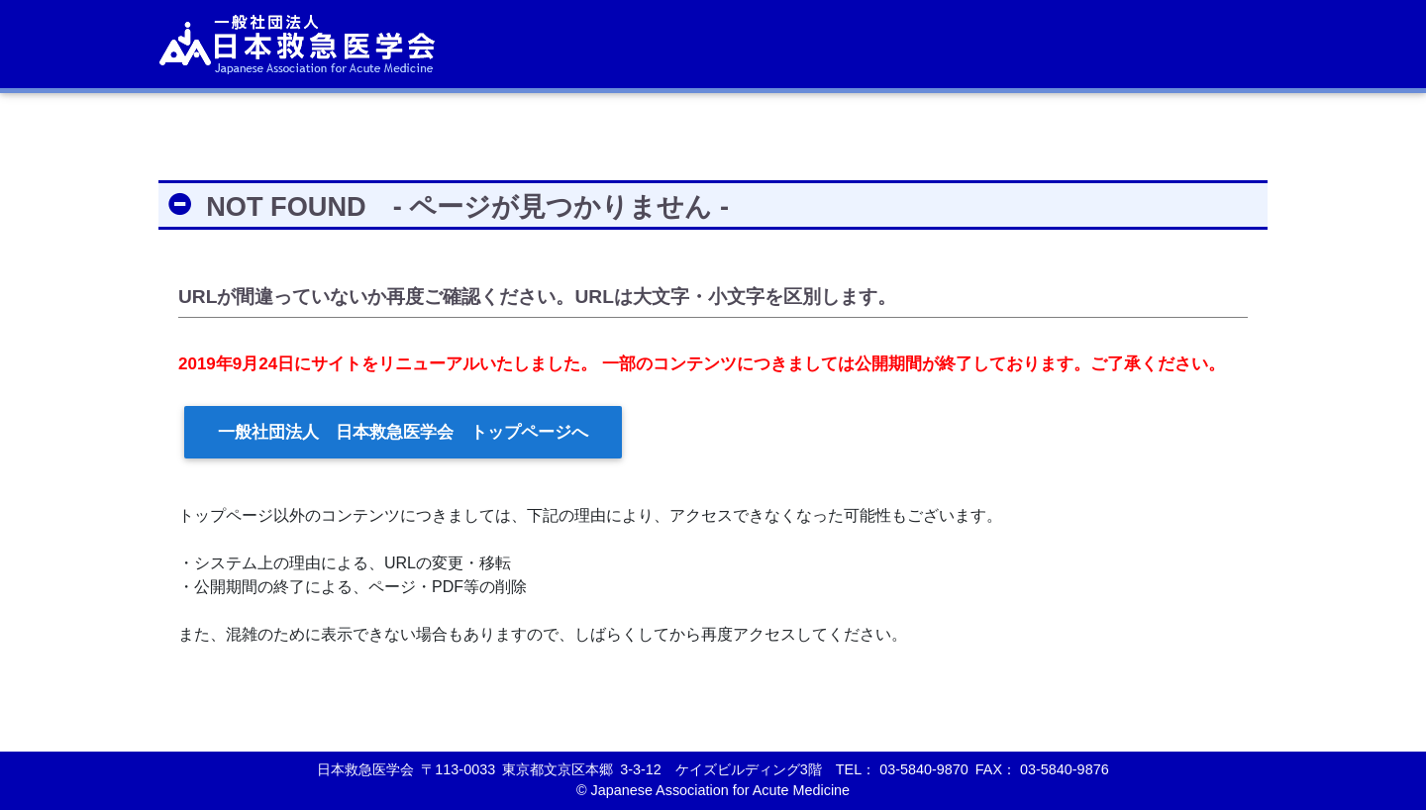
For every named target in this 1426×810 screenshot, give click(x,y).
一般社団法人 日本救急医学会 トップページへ (403, 432)
